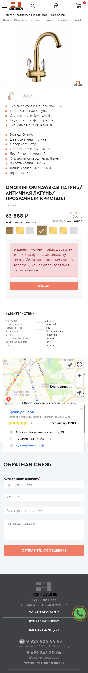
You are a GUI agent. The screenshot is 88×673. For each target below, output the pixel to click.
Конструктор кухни (44, 611)
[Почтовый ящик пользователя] (44, 510)
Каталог (9, 15)
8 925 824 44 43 (44, 641)
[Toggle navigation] (4, 5)
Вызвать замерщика (44, 630)
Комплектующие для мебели (32, 15)
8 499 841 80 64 (44, 652)
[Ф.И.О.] (44, 484)
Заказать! (44, 286)
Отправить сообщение (44, 550)
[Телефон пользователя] (44, 497)
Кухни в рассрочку (44, 621)
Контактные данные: (22, 478)
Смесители (58, 15)
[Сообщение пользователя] (44, 530)
